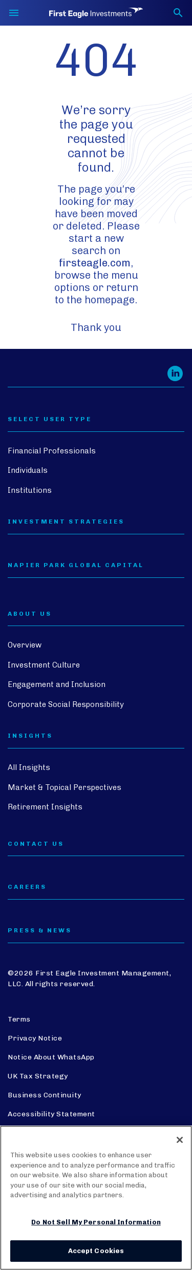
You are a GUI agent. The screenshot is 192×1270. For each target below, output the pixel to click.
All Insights (29, 767)
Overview (24, 645)
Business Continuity (44, 1095)
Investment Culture (44, 665)
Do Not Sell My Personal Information (96, 1222)
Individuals (28, 470)
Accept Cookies (96, 1251)
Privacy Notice (35, 1038)
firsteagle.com (95, 263)
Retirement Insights (45, 806)
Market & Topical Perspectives (64, 787)
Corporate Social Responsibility (66, 704)
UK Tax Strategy (38, 1076)
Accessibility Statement (51, 1114)
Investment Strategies (66, 521)
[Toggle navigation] (14, 13)
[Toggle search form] (178, 13)
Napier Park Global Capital (76, 565)
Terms (19, 1019)
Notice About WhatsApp (51, 1057)
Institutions (30, 490)
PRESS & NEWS (40, 930)
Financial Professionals (52, 450)
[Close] (179, 1140)
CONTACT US (36, 844)
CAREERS (27, 887)
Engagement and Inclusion (56, 684)
